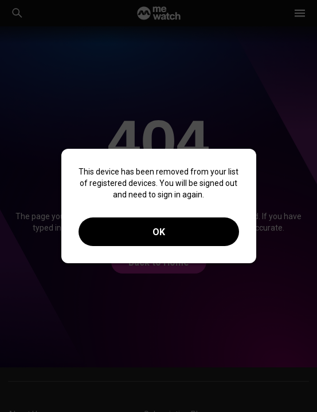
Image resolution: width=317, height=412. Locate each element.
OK (158, 232)
